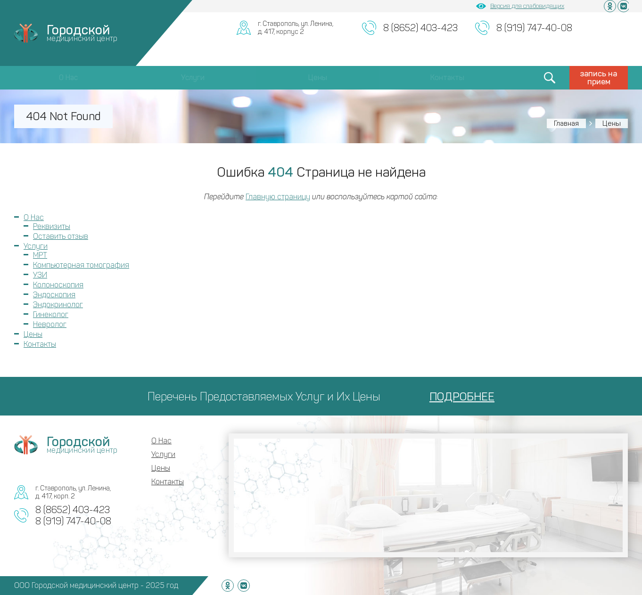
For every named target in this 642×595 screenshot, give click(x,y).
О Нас (68, 77)
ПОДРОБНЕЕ (461, 396)
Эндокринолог (58, 304)
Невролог (49, 324)
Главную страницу (278, 196)
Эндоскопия (54, 294)
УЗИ (40, 274)
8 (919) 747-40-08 (534, 27)
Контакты (447, 77)
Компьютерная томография (81, 265)
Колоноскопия (58, 284)
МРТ (40, 255)
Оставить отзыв (60, 236)
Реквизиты (51, 226)
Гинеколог (50, 314)
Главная (566, 123)
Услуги (193, 77)
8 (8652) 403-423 (420, 27)
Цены (317, 77)
